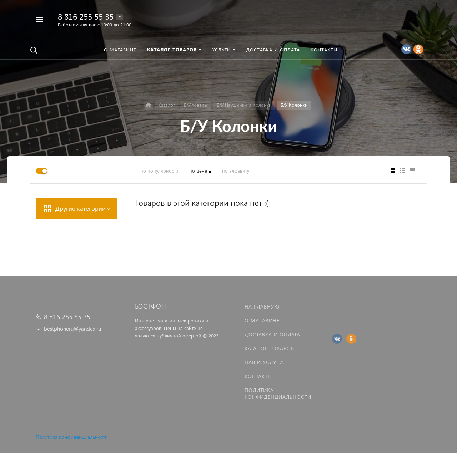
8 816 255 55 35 (86, 16)
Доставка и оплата (272, 334)
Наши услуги (264, 362)
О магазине (262, 320)
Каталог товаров (269, 348)
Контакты (258, 376)
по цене (198, 171)
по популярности (159, 171)
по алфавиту (235, 171)
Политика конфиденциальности (72, 436)
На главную (262, 306)
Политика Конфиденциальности (278, 393)
